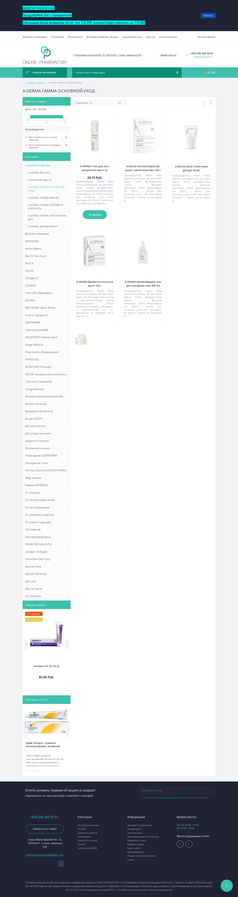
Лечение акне (75, 36)
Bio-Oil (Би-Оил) (35, 256)
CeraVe (29, 270)
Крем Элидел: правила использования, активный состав (43, 744)
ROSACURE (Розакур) (38, 366)
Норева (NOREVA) (36, 485)
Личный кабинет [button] (206, 36)
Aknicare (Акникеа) (37, 233)
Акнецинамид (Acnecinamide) (44, 396)
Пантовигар (33, 529)
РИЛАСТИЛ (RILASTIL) (38, 544)
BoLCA (29, 263)
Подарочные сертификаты (141, 855)
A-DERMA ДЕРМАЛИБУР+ (43, 226)
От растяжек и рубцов (39, 514)
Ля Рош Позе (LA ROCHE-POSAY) (45, 470)
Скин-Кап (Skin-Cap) (38, 559)
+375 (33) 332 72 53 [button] (44, 817)
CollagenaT (32, 278)
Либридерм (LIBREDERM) (41, 455)
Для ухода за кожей (38, 433)
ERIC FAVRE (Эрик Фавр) (40, 307)
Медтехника (33, 477)
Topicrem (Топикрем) (38, 381)
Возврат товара (135, 844)
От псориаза (33, 596)
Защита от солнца (37, 440)
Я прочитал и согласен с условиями (175, 797)
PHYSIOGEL (32, 359)
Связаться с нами (45, 829)
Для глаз (150, 36)
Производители (135, 852)
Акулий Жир (33, 566)
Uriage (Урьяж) (34, 389)
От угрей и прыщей (38, 522)
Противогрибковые (38, 537)
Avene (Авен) (33, 248)
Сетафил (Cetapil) (36, 551)
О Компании (134, 829)
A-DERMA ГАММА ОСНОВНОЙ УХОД (46, 188)
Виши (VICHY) (34, 418)
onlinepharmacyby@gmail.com (44, 854)
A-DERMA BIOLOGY (39, 172)
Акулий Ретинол (36, 573)
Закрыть (208, 15)
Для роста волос (36, 426)
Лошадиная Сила (36, 463)
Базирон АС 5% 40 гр (46, 666)
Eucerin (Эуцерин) (36, 315)
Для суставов (33, 588)
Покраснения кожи (132, 36)
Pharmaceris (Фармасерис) (42, 352)
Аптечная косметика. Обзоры (102, 36)
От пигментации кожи (40, 500)
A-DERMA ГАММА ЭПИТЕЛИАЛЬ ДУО (47, 217)
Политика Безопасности (169, 797)
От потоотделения (37, 507)
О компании (57, 36)
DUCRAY (30, 300)
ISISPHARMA (32, 322)
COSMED (30, 285)
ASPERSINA (32, 241)
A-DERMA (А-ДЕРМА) (35, 82)
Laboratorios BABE (37, 330)
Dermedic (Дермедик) (39, 293)
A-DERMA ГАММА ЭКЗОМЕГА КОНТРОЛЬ (45, 206)
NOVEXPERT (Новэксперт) (41, 337)
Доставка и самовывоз (35, 36)
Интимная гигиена (37, 448)
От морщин (33, 492)
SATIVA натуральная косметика (45, 374)
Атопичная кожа (168, 36)
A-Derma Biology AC (40, 179)
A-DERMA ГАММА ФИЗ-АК (43, 197)
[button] (108, 55)
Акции (130, 859)
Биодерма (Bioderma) (39, 411)
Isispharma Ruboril (87, 832)
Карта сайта (133, 848)
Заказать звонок (203, 56)
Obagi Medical (34, 344)
